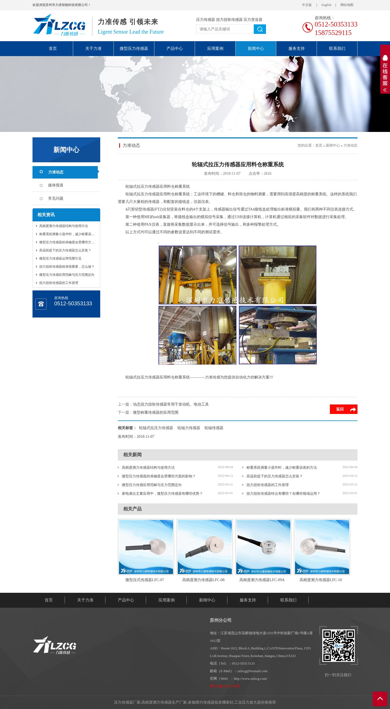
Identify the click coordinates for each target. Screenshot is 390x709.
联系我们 (337, 48)
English (326, 5)
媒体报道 (55, 185)
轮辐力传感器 (188, 428)
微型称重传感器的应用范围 (155, 412)
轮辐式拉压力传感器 (156, 428)
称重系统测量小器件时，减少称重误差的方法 (71, 234)
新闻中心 (256, 48)
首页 (53, 48)
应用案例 (215, 48)
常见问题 (55, 198)
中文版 (307, 5)
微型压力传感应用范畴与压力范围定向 (67, 275)
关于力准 (93, 48)
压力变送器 (252, 20)
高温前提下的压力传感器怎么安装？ (65, 250)
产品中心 (175, 48)
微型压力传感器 (134, 48)
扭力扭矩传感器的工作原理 (58, 283)
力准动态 (55, 172)
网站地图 (346, 5)
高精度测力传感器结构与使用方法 (63, 226)
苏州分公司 (221, 620)
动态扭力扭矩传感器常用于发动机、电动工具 (171, 404)
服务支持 (296, 48)
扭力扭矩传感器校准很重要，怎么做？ (67, 266)
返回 (340, 409)
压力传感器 (205, 20)
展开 (385, 73)
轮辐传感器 (213, 428)
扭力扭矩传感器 (229, 20)
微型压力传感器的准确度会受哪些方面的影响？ (73, 242)
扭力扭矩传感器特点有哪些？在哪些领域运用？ (283, 493)
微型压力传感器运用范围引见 (60, 258)
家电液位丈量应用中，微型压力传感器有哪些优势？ (162, 493)
